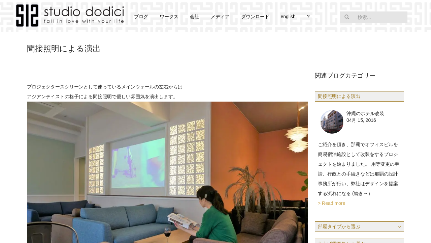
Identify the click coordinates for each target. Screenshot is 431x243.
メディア (220, 16)
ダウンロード (255, 16)
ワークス (169, 16)
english (287, 16)
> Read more (331, 203)
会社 (194, 16)
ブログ (141, 16)
